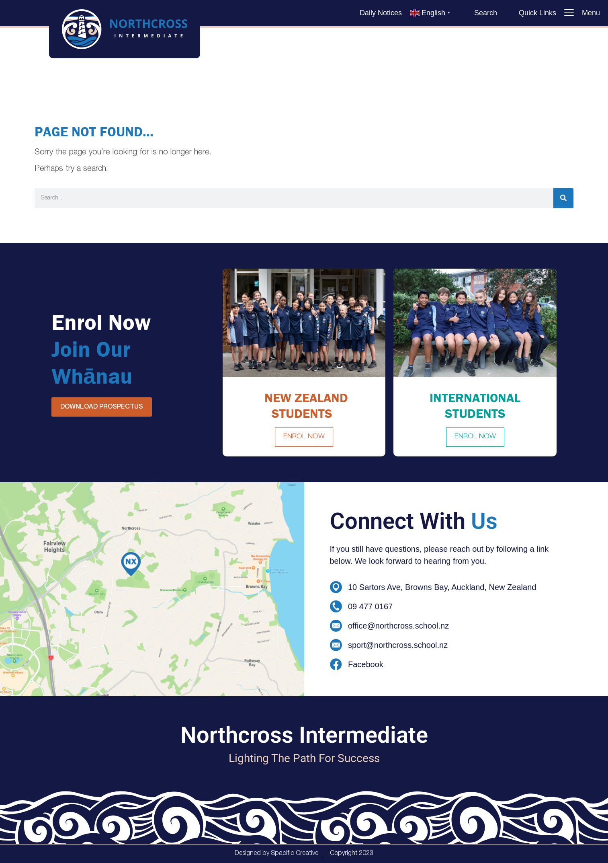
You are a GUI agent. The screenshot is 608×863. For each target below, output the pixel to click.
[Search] (563, 198)
